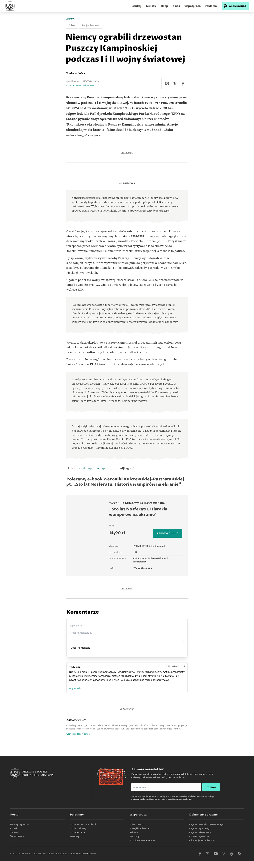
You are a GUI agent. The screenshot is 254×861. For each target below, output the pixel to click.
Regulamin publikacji (199, 828)
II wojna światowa (91, 25)
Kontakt (14, 828)
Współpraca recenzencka (142, 840)
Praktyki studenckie (140, 828)
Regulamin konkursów (200, 832)
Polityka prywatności (199, 836)
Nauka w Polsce (76, 73)
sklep (164, 6)
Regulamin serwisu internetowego (206, 824)
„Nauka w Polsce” (137, 725)
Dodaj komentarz (80, 647)
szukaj (136, 6)
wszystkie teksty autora (78, 733)
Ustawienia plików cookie (83, 853)
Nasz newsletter (78, 832)
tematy (151, 6)
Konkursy (74, 836)
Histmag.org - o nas (20, 824)
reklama (211, 6)
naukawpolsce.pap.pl (93, 468)
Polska (71, 25)
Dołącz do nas (137, 824)
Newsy (70, 19)
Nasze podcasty (78, 828)
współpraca (192, 6)
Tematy (14, 832)
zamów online (167, 533)
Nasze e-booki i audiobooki (83, 824)
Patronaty (134, 836)
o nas (176, 6)
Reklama (134, 832)
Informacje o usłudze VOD (202, 840)
